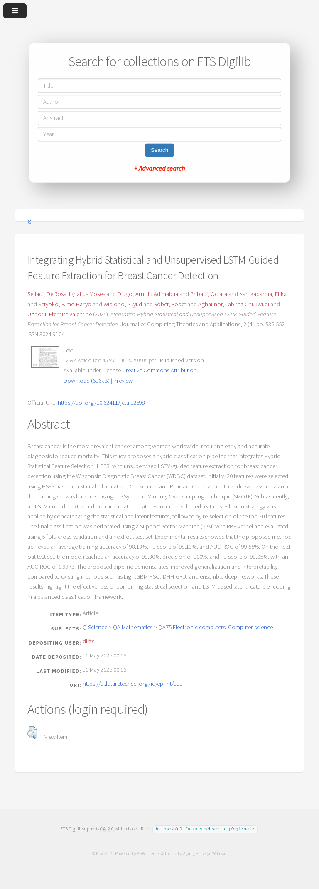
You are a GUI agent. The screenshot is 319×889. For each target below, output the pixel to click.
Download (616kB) (87, 380)
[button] (32, 732)
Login (28, 220)
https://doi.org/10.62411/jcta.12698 (101, 402)
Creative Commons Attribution (159, 370)
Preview (123, 380)
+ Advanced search (159, 168)
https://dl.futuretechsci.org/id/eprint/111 (132, 683)
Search (159, 150)
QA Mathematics (132, 627)
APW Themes (148, 853)
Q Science (95, 627)
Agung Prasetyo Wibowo (204, 853)
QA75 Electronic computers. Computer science (215, 627)
